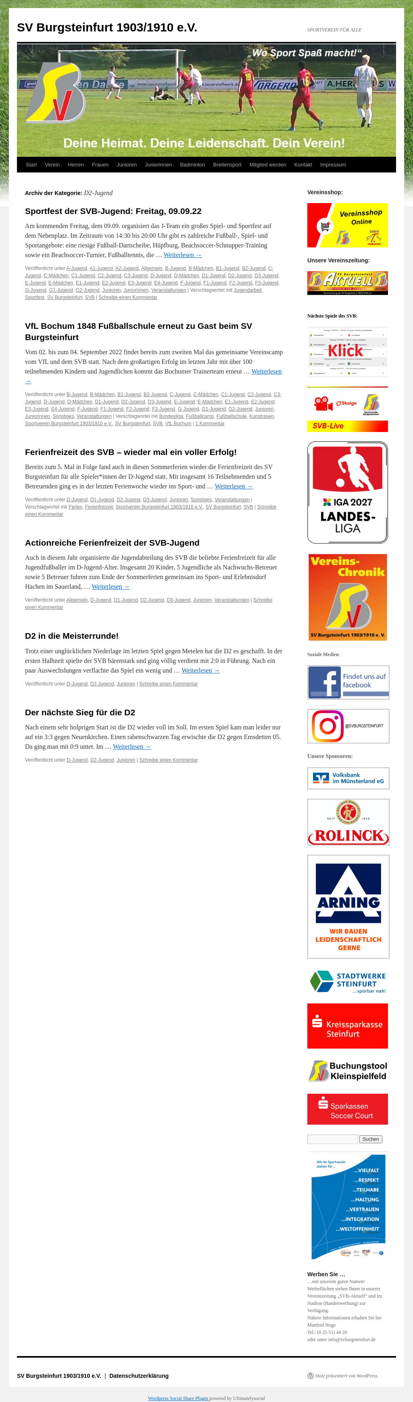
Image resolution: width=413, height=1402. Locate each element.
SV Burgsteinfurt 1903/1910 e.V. (107, 27)
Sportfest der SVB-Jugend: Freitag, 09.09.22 (113, 211)
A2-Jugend (127, 268)
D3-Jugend (266, 275)
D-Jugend (160, 275)
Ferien (75, 507)
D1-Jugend (213, 275)
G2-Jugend (87, 290)
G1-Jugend (61, 290)
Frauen (100, 165)
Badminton (192, 165)
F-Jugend (190, 283)
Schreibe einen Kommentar (128, 297)
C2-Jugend (109, 275)
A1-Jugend (101, 268)
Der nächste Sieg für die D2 (80, 712)
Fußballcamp (200, 416)
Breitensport (227, 165)
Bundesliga (171, 416)
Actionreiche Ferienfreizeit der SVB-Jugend (112, 542)
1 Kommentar (210, 423)
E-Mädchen (60, 283)
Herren (76, 165)
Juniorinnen (158, 165)
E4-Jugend (165, 283)
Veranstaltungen (168, 290)
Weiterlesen (183, 254)
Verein (52, 165)
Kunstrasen (261, 416)
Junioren (127, 165)
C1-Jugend (83, 275)
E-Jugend (35, 283)
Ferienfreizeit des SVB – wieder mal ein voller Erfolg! (131, 452)
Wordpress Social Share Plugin (178, 1398)
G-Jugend (35, 290)
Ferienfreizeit (99, 507)
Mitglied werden (268, 165)
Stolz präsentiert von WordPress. (347, 1376)
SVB (90, 297)
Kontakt (303, 165)
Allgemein (152, 268)
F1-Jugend (214, 283)
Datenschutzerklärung (139, 1376)
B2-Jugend (253, 268)
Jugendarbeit (248, 290)
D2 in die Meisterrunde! (72, 635)
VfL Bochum (178, 423)
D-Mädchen (186, 275)
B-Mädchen (200, 268)
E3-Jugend (140, 283)
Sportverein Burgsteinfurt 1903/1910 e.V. (68, 423)
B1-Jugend (228, 268)
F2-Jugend (240, 283)
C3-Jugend (136, 275)
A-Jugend (77, 268)
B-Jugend (175, 268)
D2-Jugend (240, 275)
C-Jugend (180, 394)
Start (31, 165)
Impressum (333, 165)
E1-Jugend (87, 283)
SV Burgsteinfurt (64, 297)
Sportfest (34, 297)
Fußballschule (232, 416)
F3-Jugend (266, 283)
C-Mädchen (56, 275)
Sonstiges (63, 416)
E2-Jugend (113, 283)
